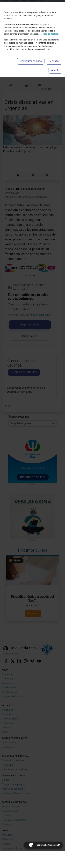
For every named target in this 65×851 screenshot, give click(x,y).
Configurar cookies (31, 61)
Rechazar (54, 61)
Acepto (55, 70)
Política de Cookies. (49, 34)
